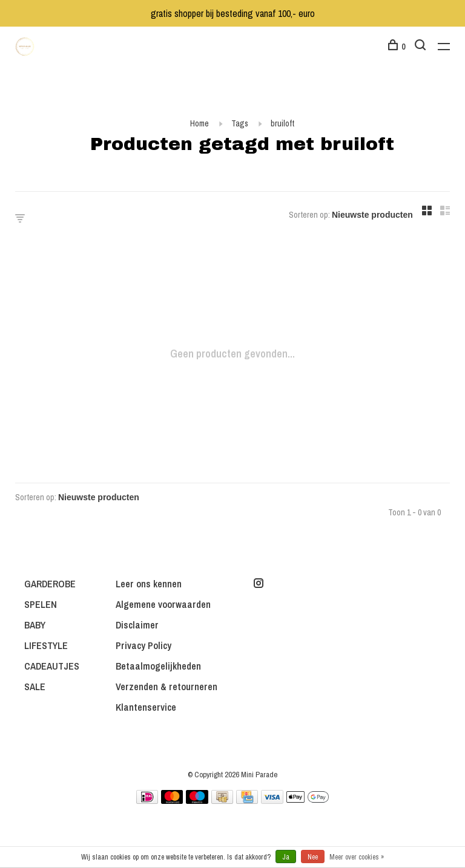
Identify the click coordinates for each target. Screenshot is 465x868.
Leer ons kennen (149, 583)
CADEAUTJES (51, 666)
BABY (34, 624)
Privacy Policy (143, 645)
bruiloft (282, 123)
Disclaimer (137, 624)
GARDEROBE (50, 583)
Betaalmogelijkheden (158, 666)
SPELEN (40, 604)
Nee (313, 857)
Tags (239, 123)
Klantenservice (146, 707)
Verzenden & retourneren (166, 686)
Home (199, 123)
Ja (285, 857)
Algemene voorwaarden (163, 604)
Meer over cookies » (356, 857)
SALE (34, 686)
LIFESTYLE (46, 645)
